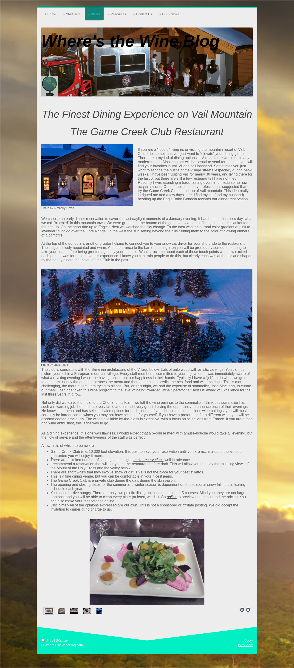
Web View (245, 645)
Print (47, 640)
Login (249, 640)
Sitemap (62, 640)
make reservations (148, 460)
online (172, 497)
